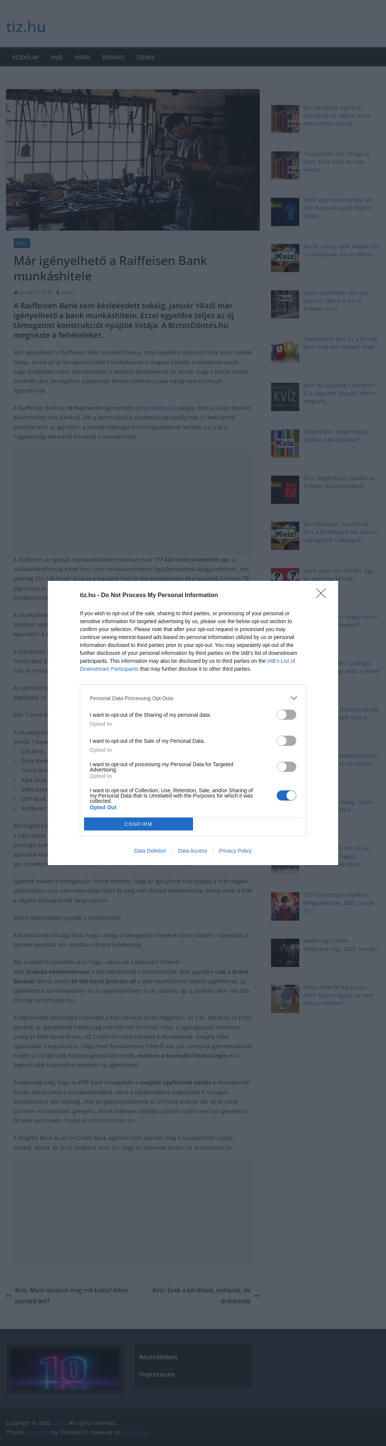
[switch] (286, 715)
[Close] (323, 595)
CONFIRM (138, 824)
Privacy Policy (235, 851)
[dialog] (193, 723)
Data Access (192, 851)
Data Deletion (150, 851)
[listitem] (193, 698)
